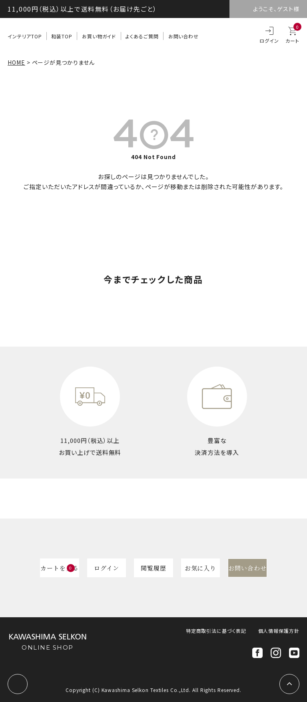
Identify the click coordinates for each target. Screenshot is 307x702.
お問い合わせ (183, 36)
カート (292, 35)
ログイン (269, 40)
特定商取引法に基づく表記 (216, 630)
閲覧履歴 (153, 568)
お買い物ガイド (99, 36)
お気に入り (201, 568)
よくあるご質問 (142, 36)
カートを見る (59, 568)
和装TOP (61, 36)
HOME (16, 62)
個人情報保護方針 (278, 630)
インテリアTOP (25, 36)
